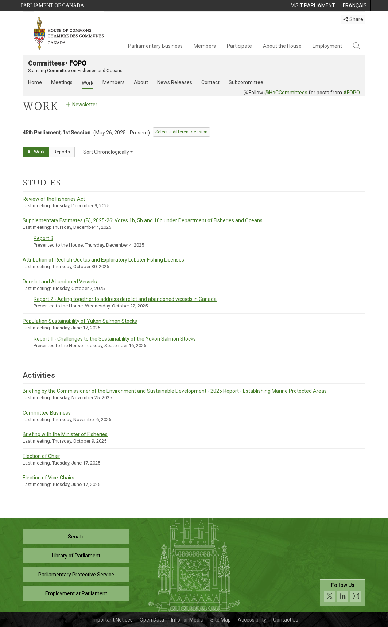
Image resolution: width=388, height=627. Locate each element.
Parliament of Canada (52, 5)
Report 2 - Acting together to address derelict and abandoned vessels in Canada (125, 299)
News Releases (174, 82)
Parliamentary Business (155, 46)
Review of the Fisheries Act (54, 199)
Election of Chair (41, 456)
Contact (210, 82)
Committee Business (47, 413)
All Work (35, 151)
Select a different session (181, 131)
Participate (239, 46)
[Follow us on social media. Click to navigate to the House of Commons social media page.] (342, 592)
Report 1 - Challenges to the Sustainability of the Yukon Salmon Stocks (115, 339)
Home (35, 82)
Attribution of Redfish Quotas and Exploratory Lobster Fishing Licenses (103, 260)
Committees (46, 63)
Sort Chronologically (108, 152)
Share (353, 19)
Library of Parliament (76, 556)
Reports (62, 151)
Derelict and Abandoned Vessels (60, 282)
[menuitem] (313, 5)
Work (87, 83)
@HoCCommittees (285, 92)
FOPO (77, 63)
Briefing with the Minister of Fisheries (65, 434)
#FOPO (351, 92)
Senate (76, 537)
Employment (327, 46)
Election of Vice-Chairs (48, 478)
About (141, 82)
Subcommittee (246, 82)
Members (205, 46)
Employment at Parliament (76, 593)
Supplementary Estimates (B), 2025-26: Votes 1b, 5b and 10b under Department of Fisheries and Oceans (143, 220)
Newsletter (81, 104)
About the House (282, 46)
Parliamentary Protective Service (76, 574)
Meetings (62, 82)
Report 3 (43, 238)
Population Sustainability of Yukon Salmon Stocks (80, 321)
